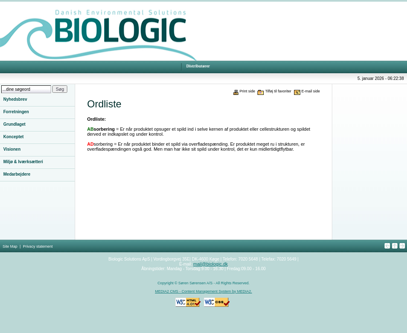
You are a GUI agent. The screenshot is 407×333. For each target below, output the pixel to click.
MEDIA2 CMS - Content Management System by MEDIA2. (203, 291)
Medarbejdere (16, 174)
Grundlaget (14, 124)
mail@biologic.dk (210, 263)
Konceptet (13, 136)
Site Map (9, 246)
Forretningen (16, 111)
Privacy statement (38, 246)
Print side (247, 91)
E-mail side (311, 91)
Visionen (12, 149)
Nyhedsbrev (15, 99)
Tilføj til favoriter (278, 91)
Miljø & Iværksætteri (23, 161)
